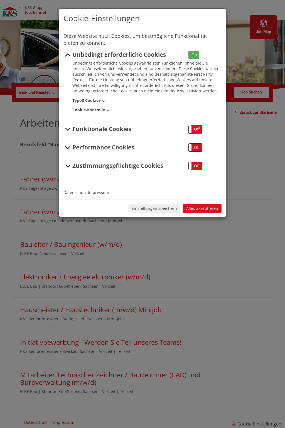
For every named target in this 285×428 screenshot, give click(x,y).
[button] (195, 55)
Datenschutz (75, 192)
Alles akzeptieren (202, 208)
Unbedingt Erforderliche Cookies (114, 55)
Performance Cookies (98, 147)
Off (197, 129)
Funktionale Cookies (97, 129)
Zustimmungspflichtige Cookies (113, 166)
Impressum (98, 192)
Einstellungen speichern (154, 208)
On (194, 54)
